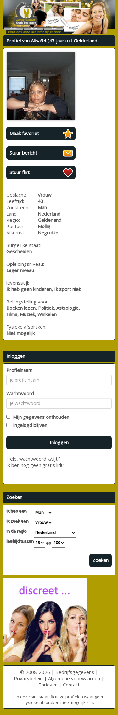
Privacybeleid (28, 678)
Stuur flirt (19, 172)
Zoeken (101, 560)
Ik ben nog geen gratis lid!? (35, 465)
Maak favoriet (24, 133)
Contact (71, 684)
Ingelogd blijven (28, 425)
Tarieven (48, 684)
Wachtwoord (20, 393)
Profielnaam (19, 370)
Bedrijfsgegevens (74, 672)
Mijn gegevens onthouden (39, 417)
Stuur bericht (23, 153)
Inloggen (59, 442)
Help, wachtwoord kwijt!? (33, 459)
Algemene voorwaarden (74, 678)
